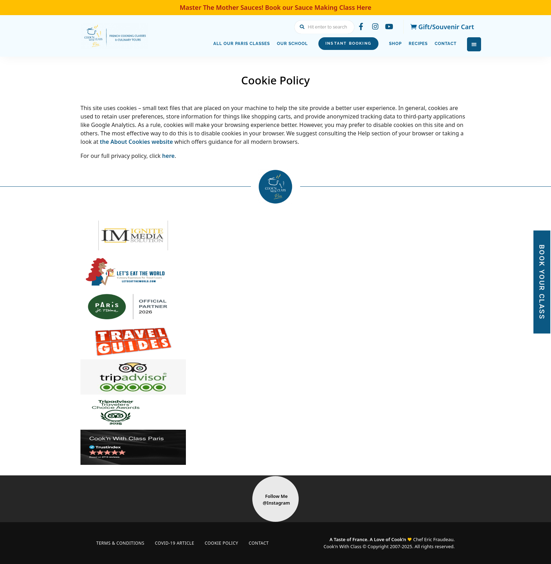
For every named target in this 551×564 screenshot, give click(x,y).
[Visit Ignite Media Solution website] (275, 236)
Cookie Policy (221, 543)
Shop (395, 43)
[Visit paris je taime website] (275, 306)
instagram (375, 27)
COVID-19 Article (174, 543)
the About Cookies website (136, 142)
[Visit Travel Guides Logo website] (275, 341)
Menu (474, 44)
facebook (361, 27)
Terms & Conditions (120, 543)
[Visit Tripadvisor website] (275, 377)
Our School (292, 43)
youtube (389, 27)
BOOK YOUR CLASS (542, 282)
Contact (445, 43)
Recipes (418, 43)
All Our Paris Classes (241, 43)
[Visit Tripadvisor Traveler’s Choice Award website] (275, 412)
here (168, 156)
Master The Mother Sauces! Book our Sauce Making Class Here (275, 7)
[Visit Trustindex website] (275, 447)
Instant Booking (348, 43)
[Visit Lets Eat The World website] (275, 271)
